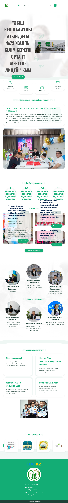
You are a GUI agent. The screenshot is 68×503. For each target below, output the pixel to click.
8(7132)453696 (32, 485)
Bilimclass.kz (18, 77)
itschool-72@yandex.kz (31, 489)
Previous (5, 445)
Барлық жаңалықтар (34, 250)
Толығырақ (23, 241)
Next (65, 445)
